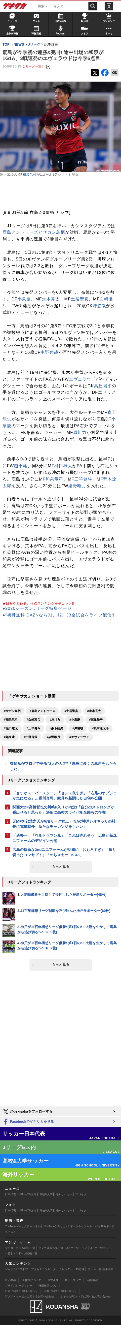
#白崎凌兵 (33, 719)
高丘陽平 (103, 386)
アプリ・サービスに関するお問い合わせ (29, 1296)
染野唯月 (77, 486)
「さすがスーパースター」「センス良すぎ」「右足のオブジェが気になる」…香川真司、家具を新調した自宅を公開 (64, 795)
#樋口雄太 (11, 728)
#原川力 (54, 719)
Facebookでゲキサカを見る (28, 1122)
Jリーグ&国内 (27, 1194)
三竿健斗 (83, 479)
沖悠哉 (99, 305)
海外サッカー (64, 1194)
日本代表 (10, 1194)
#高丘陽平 (96, 719)
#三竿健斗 (33, 728)
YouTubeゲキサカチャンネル (22, 1226)
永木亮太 (51, 299)
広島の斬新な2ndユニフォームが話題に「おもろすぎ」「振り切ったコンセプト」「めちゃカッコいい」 (64, 852)
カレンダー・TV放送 (71, 1269)
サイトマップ (73, 1280)
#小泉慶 (74, 719)
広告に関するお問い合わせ (21, 1291)
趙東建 (20, 465)
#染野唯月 (53, 737)
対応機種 (10, 1280)
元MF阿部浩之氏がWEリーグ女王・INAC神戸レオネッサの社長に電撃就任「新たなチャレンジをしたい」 (64, 824)
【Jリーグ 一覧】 (32, 66)
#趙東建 (9, 737)
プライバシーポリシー (18, 1285)
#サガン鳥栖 (12, 711)
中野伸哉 (49, 352)
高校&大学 (46, 1194)
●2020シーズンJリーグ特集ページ (37, 608)
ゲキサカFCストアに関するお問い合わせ (85, 1296)
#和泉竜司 (11, 719)
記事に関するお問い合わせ (60, 1291)
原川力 (79, 432)
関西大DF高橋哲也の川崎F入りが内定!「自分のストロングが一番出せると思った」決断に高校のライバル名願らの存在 (65, 809)
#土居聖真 (71, 711)
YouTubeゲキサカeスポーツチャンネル (68, 1226)
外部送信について (49, 1285)
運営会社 (52, 1280)
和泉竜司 (30, 174)
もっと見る (60, 867)
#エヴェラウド (79, 737)
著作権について (31, 1280)
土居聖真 (80, 299)
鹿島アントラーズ (20, 232)
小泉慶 (24, 299)
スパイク (81, 1194)
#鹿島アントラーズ (42, 711)
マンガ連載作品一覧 (51, 1247)
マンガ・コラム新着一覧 (20, 1247)
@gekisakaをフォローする (27, 1111)
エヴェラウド (82, 379)
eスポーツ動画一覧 (25, 1253)
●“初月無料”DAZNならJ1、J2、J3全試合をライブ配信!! (58, 615)
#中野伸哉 (31, 737)
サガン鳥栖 (54, 232)
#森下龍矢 (56, 728)
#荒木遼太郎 (100, 728)
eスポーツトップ (76, 1247)
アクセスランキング (43, 1269)
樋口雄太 (63, 465)
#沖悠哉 (77, 728)
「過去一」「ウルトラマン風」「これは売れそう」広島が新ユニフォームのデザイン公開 (64, 838)
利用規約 (92, 1280)
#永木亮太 (94, 711)
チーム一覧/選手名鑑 (100, 1269)
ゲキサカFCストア (16, 1269)
